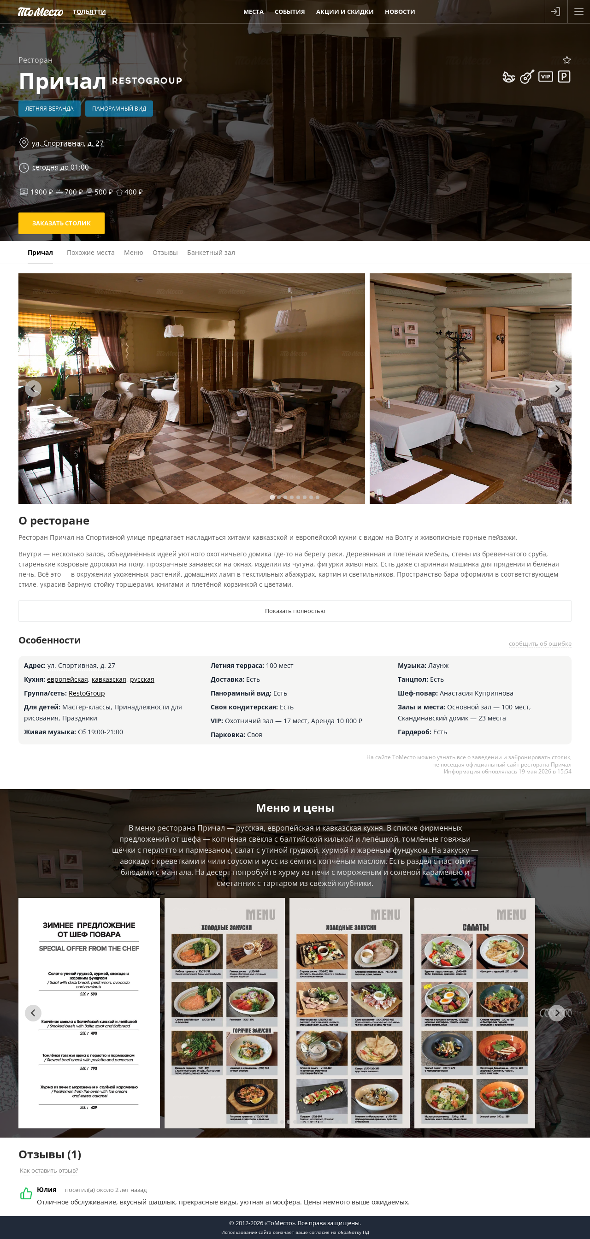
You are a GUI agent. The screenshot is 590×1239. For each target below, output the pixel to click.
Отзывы (165, 252)
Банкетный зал (211, 252)
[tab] (272, 497)
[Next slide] (557, 388)
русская (142, 679)
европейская (67, 679)
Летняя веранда (49, 108)
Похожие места (91, 252)
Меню (133, 252)
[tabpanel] (191, 388)
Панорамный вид (119, 108)
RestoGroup (87, 693)
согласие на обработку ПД (339, 1232)
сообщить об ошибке (540, 643)
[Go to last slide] (33, 388)
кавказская (109, 679)
